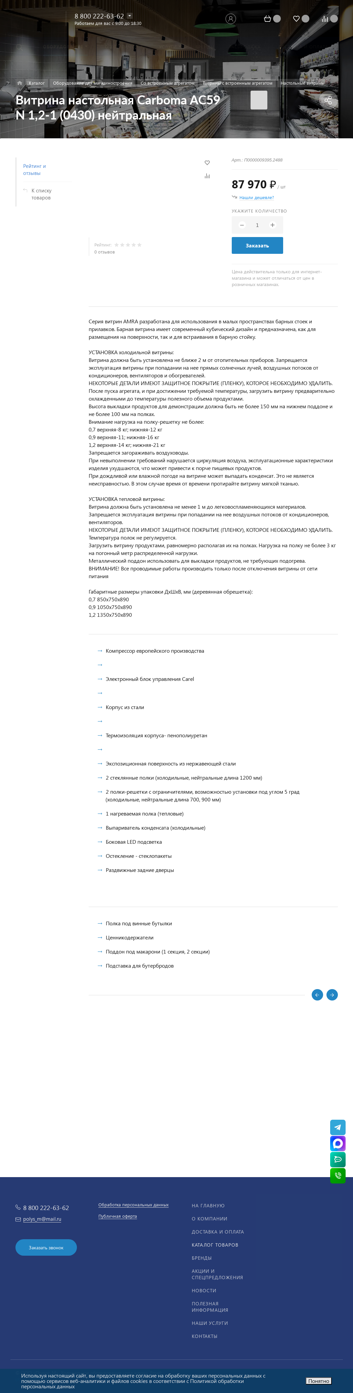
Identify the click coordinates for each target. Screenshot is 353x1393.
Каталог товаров (215, 1245)
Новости (204, 1290)
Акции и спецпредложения (217, 1274)
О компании (209, 1218)
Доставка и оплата (218, 1231)
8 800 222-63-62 (99, 15)
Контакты (205, 1336)
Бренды (202, 1258)
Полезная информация (210, 1306)
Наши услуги (210, 1323)
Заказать (257, 245)
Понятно (318, 1380)
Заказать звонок (46, 1247)
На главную (208, 1205)
